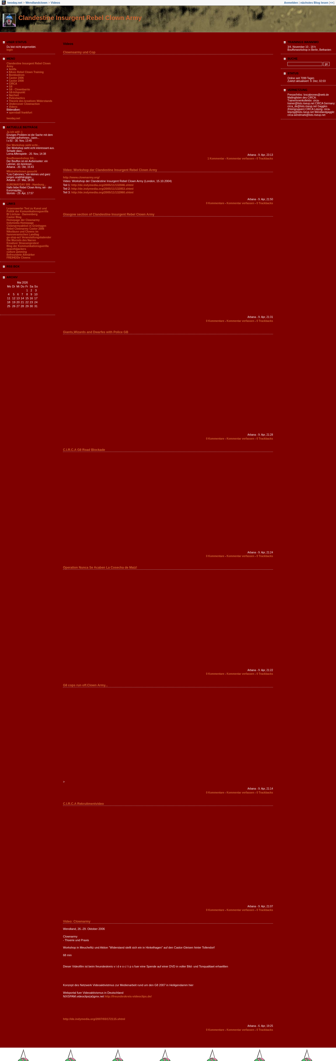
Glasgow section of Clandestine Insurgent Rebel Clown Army (108, 214)
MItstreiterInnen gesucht (22, 171)
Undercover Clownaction (24, 103)
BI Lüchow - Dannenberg (22, 214)
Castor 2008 (16, 80)
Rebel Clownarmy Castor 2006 (25, 228)
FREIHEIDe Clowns (18, 257)
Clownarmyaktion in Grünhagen (26, 225)
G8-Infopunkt (17, 92)
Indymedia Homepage (20, 223)
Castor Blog (14, 217)
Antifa (12, 69)
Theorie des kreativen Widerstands (30, 101)
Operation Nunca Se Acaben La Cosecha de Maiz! (100, 567)
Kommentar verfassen (240, 158)
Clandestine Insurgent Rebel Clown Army (80, 17)
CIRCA (13, 83)
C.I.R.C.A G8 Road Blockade (84, 450)
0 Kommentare (215, 203)
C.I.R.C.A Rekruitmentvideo (83, 804)
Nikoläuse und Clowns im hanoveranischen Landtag (23, 233)
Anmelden (291, 2)
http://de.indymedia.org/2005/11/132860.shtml (102, 192)
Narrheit (14, 95)
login (10, 49)
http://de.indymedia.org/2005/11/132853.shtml (102, 188)
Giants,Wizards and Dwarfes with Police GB (95, 332)
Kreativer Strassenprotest (23, 243)
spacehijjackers (16, 249)
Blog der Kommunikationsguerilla (28, 246)
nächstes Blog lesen (314, 2)
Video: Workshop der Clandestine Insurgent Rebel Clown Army (110, 170)
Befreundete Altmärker (21, 254)
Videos (55, 2)
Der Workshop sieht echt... (23, 145)
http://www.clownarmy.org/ (81, 177)
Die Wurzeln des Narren (21, 240)
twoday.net (14, 2)
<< (331, 2)
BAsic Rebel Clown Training (26, 72)
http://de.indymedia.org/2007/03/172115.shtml (94, 1019)
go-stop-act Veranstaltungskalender (29, 237)
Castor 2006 (16, 77)
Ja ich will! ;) (14, 132)
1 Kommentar (215, 158)
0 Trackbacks (264, 158)
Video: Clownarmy (76, 921)
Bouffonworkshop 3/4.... (21, 158)
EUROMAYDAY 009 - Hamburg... (26, 184)
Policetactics (17, 98)
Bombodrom (16, 75)
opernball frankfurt (20, 112)
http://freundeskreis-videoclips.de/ (128, 996)
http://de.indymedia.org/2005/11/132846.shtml (102, 185)
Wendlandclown (36, 2)
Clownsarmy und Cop (79, 52)
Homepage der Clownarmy (23, 220)
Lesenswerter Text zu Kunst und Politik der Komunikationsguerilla (27, 210)
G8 (10, 86)
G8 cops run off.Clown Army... (85, 685)
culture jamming (17, 251)
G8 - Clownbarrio (19, 89)
